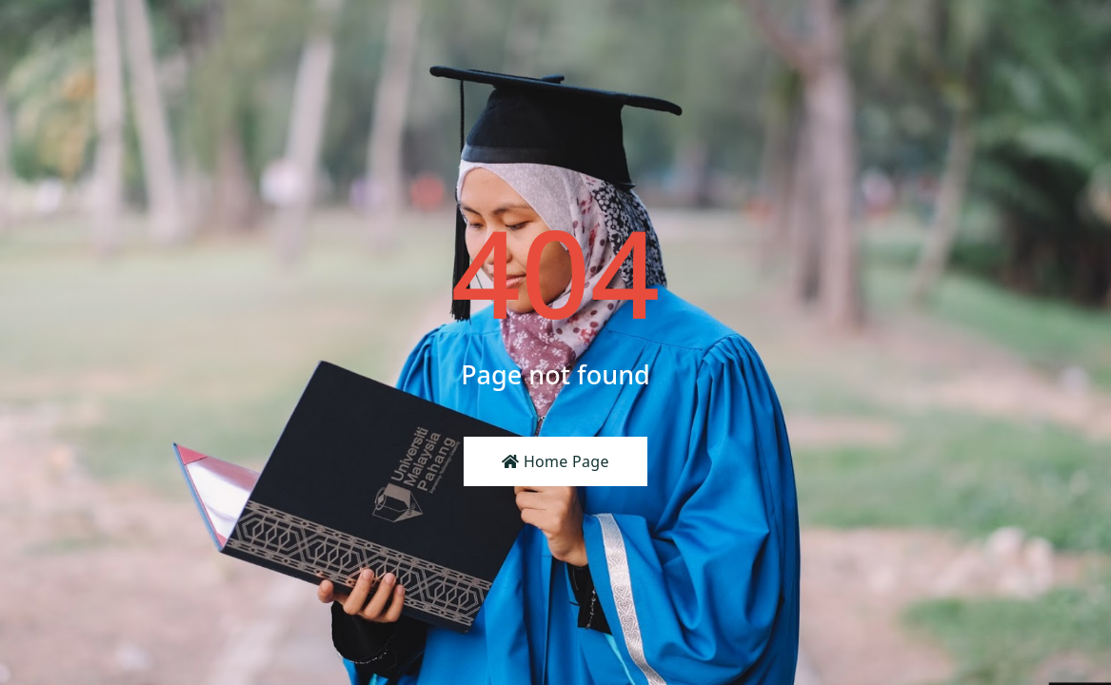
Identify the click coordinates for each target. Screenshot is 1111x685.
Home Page (555, 461)
